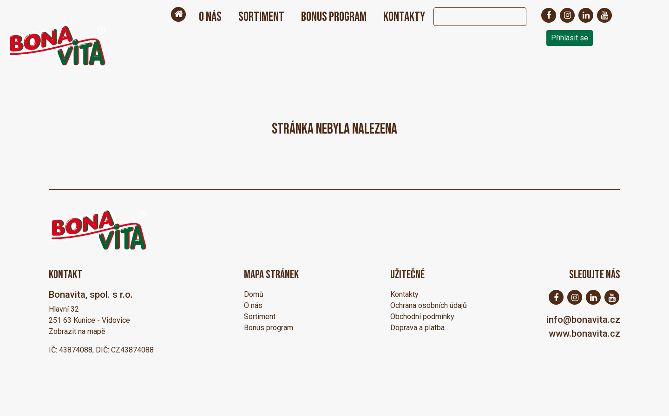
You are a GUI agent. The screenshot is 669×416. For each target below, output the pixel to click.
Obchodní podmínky (422, 316)
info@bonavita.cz (583, 319)
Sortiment (261, 17)
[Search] (470, 17)
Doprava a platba (417, 327)
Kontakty (404, 17)
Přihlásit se (569, 37)
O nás (210, 17)
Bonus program (334, 17)
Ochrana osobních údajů (428, 305)
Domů (253, 294)
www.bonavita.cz (584, 333)
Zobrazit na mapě (77, 331)
